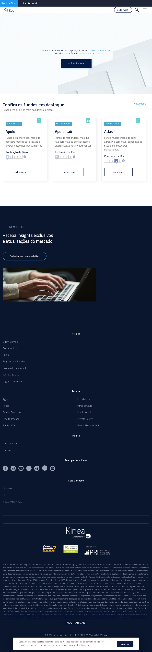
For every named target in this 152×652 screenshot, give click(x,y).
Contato (7, 488)
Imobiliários (83, 399)
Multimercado (84, 412)
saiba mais (20, 172)
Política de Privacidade (15, 368)
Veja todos (141, 104)
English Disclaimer (12, 381)
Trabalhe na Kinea (12, 501)
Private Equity (85, 419)
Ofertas (7, 450)
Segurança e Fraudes (14, 361)
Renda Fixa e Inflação (88, 425)
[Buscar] (137, 10)
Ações (6, 406)
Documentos (10, 348)
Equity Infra (9, 425)
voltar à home (76, 63)
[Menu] (144, 10)
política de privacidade (100, 50)
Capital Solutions (12, 412)
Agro (5, 399)
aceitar (125, 644)
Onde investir (123, 9)
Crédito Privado (11, 419)
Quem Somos (10, 342)
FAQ (5, 495)
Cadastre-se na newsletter (24, 256)
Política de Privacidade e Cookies (73, 645)
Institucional (30, 3)
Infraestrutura (84, 406)
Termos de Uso (11, 374)
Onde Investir (10, 443)
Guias (6, 355)
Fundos (76, 391)
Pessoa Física (9, 3)
